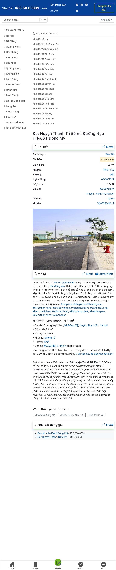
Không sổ (108, 169)
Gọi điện (35, 565)
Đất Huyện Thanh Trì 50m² (52, 437)
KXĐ (112, 174)
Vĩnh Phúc (12, 57)
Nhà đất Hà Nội (96, 415)
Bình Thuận (12, 95)
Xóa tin (81, 565)
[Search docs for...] (25, 20)
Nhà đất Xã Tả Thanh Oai (45, 108)
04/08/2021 (107, 179)
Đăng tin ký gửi (104, 7)
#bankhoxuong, (99, 307)
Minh (111, 198)
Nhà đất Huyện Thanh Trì (72, 415)
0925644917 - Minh (55, 345)
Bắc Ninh (11, 63)
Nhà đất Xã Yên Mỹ (42, 113)
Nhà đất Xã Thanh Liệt (44, 59)
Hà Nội (10, 35)
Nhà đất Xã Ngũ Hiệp (43, 103)
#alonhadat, (59, 315)
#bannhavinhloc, (42, 311)
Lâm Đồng (12, 79)
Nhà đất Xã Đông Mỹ (45, 415)
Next (107, 147)
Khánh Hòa (12, 73)
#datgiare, (67, 304)
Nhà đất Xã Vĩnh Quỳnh (45, 78)
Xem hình (104, 274)
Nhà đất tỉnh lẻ (15, 122)
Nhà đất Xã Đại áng (42, 93)
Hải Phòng (12, 52)
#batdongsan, (97, 311)
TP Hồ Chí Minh (15, 30)
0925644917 (105, 203)
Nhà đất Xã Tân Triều (43, 54)
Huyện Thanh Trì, (96, 193)
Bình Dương (13, 84)
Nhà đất (105, 19)
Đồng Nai (11, 90)
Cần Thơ (11, 117)
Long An (11, 106)
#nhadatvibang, (62, 307)
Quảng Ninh (13, 68)
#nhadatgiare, (94, 304)
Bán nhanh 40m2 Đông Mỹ (52, 433)
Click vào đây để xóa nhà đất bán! (94, 354)
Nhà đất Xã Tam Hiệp (43, 69)
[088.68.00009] (24, 8)
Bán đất (109, 154)
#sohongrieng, (61, 311)
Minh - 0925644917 (65, 282)
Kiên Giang (12, 111)
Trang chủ (12, 565)
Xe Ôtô (54, 10)
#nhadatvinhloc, (80, 307)
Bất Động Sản (58, 4)
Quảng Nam (13, 46)
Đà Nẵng (11, 41)
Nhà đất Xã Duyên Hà (44, 83)
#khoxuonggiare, (80, 311)
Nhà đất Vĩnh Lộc (16, 127)
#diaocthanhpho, (43, 307)
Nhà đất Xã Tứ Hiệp (43, 73)
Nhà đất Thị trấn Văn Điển (46, 49)
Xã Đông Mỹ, (107, 189)
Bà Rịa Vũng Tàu (15, 100)
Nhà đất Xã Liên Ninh (43, 98)
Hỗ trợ (103, 565)
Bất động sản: (58, 286)
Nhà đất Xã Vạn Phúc (43, 88)
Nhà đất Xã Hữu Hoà (43, 64)
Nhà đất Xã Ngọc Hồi (43, 118)
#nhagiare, (79, 304)
